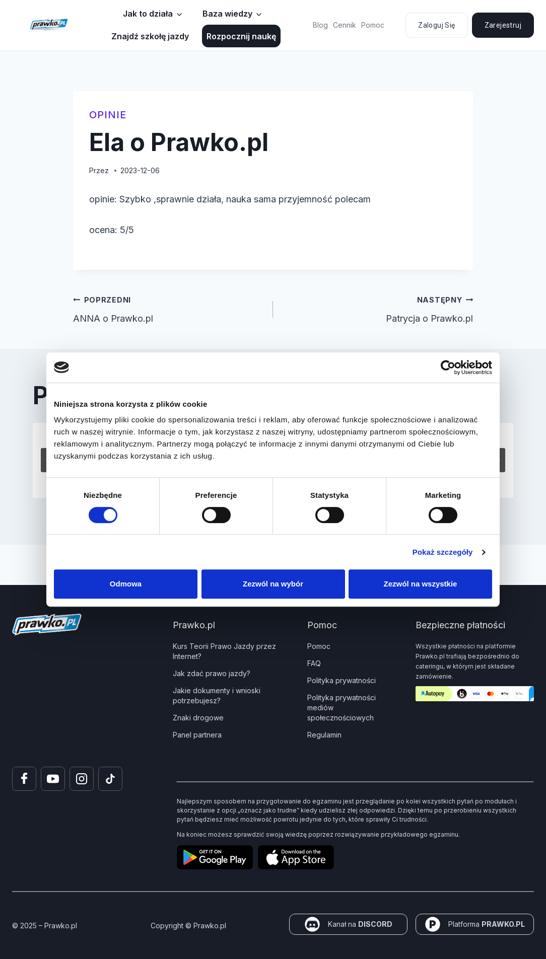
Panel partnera (197, 734)
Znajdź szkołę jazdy (150, 36)
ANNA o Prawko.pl (168, 308)
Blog (320, 25)
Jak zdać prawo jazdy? (211, 673)
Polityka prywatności (341, 680)
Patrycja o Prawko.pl (377, 308)
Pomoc (372, 25)
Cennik (344, 25)
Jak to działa (148, 14)
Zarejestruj (503, 25)
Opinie (107, 115)
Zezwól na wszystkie (420, 583)
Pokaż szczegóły (443, 552)
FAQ (314, 663)
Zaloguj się (436, 25)
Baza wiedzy (227, 14)
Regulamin (324, 734)
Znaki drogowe (198, 717)
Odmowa (126, 583)
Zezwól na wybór (273, 583)
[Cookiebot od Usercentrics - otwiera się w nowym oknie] (448, 367)
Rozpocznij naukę (241, 36)
